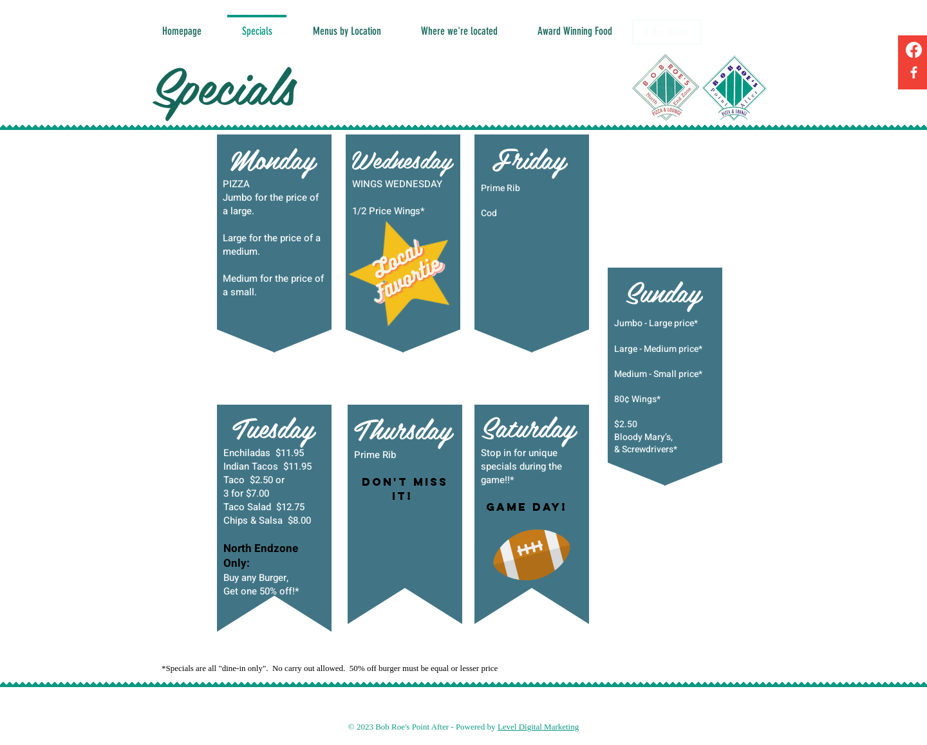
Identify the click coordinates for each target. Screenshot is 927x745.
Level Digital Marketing (538, 726)
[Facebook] (914, 50)
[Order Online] (667, 32)
